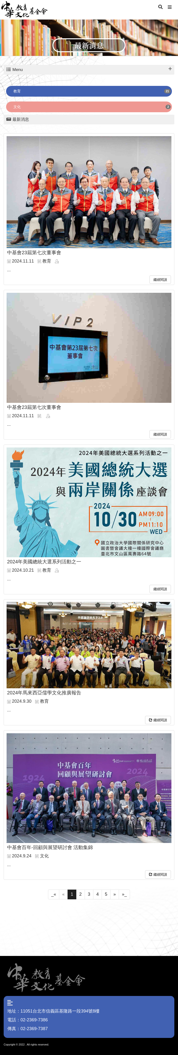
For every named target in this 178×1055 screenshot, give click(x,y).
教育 (17, 91)
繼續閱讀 (160, 280)
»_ (124, 894)
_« (53, 894)
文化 (17, 107)
